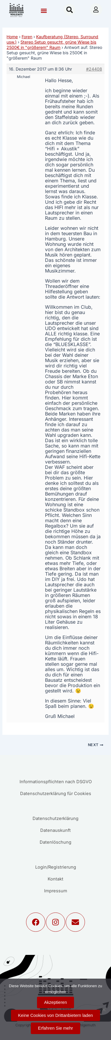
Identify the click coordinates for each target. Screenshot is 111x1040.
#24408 (94, 68)
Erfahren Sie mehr (55, 1028)
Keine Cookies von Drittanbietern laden (55, 1015)
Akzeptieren (55, 1002)
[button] (44, 10)
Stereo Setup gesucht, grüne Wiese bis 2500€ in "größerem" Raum (51, 44)
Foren (27, 36)
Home (12, 36)
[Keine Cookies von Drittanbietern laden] (104, 1009)
